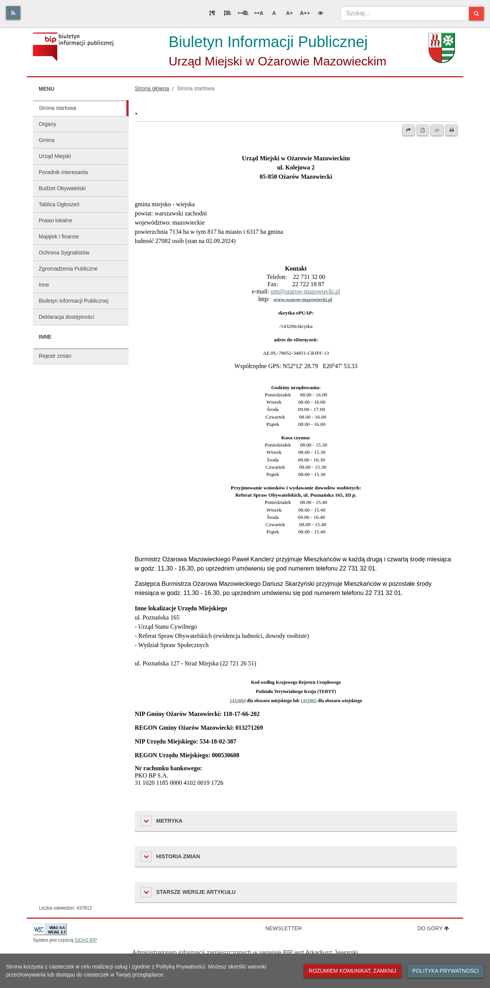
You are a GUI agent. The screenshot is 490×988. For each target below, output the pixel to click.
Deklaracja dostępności (66, 317)
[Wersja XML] (437, 130)
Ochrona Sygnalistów (64, 252)
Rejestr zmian (55, 356)
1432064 (238, 700)
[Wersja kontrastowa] (320, 13)
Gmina (46, 140)
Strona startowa (57, 108)
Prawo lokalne (55, 220)
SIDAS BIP (86, 940)
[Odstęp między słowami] (243, 13)
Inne (44, 285)
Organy (47, 124)
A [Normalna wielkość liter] (274, 13)
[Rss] (13, 13)
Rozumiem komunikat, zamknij (352, 971)
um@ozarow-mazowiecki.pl (305, 291)
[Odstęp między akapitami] (212, 13)
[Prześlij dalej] (408, 130)
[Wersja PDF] (422, 130)
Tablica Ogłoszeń (59, 204)
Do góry (433, 928)
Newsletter (283, 928)
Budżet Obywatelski (62, 188)
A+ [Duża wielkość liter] (289, 13)
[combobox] (405, 13)
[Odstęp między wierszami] (227, 13)
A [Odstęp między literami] (258, 13)
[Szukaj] (476, 13)
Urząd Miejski (55, 156)
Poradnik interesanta (63, 172)
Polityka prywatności (445, 971)
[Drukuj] (451, 130)
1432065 (309, 700)
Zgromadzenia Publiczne (68, 269)
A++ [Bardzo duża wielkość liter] (305, 13)
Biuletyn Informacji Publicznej (73, 301)
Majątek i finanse (59, 236)
